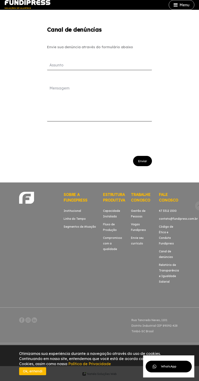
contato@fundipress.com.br (178, 218)
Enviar (142, 161)
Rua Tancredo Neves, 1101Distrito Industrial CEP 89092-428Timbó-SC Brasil (154, 325)
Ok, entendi (32, 371)
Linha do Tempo (75, 218)
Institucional (72, 211)
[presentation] (82, 137)
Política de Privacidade (89, 363)
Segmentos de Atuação (80, 226)
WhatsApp (168, 366)
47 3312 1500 (168, 211)
